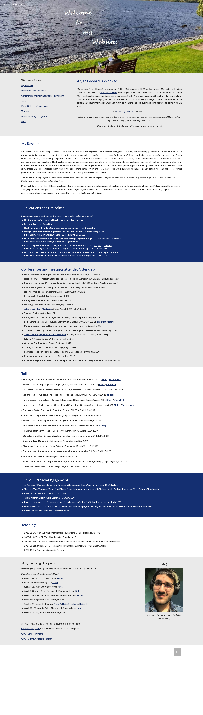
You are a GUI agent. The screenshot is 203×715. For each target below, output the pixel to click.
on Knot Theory (58, 493)
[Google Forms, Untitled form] (101, 680)
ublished (108, 245)
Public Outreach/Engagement (34, 106)
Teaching (25, 111)
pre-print (106, 238)
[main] (46, 80)
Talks (23, 101)
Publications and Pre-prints (33, 90)
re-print (97, 245)
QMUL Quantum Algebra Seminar (36, 639)
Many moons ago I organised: (34, 116)
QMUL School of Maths (32, 634)
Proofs (52, 489)
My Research (27, 85)
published (116, 238)
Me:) (23, 121)
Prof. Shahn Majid (108, 92)
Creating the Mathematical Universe (106, 506)
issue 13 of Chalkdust (109, 485)
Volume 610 (58, 235)
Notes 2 (66, 604)
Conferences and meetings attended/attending (42, 96)
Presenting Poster (104, 322)
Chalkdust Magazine (30, 628)
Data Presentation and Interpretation (78, 489)
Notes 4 (83, 604)
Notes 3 (74, 604)
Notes (60, 578)
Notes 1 (57, 604)
